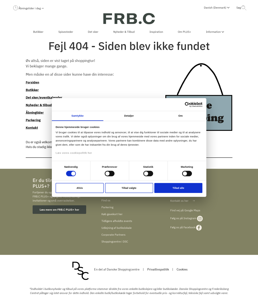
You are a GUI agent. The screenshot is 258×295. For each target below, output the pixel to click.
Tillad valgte (129, 187)
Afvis (80, 187)
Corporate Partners (113, 234)
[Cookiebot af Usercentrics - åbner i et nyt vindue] (187, 104)
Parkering (107, 207)
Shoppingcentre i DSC (114, 241)
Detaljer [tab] (129, 115)
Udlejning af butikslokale (116, 227)
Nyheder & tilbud (39, 105)
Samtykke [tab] (77, 115)
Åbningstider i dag (30, 8)
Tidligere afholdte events (116, 221)
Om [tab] (180, 115)
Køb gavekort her (112, 214)
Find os (105, 200)
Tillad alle (178, 187)
